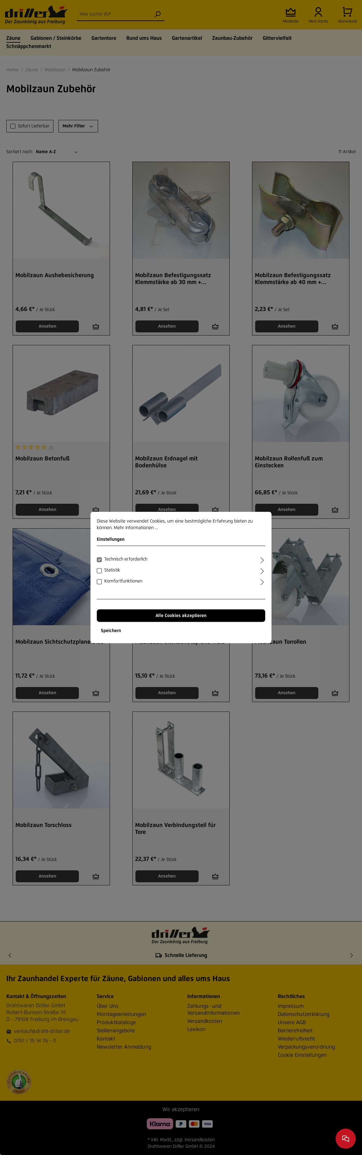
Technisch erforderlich (125, 559)
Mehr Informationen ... (136, 528)
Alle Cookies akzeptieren (181, 616)
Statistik (112, 570)
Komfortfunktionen (123, 581)
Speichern (111, 631)
